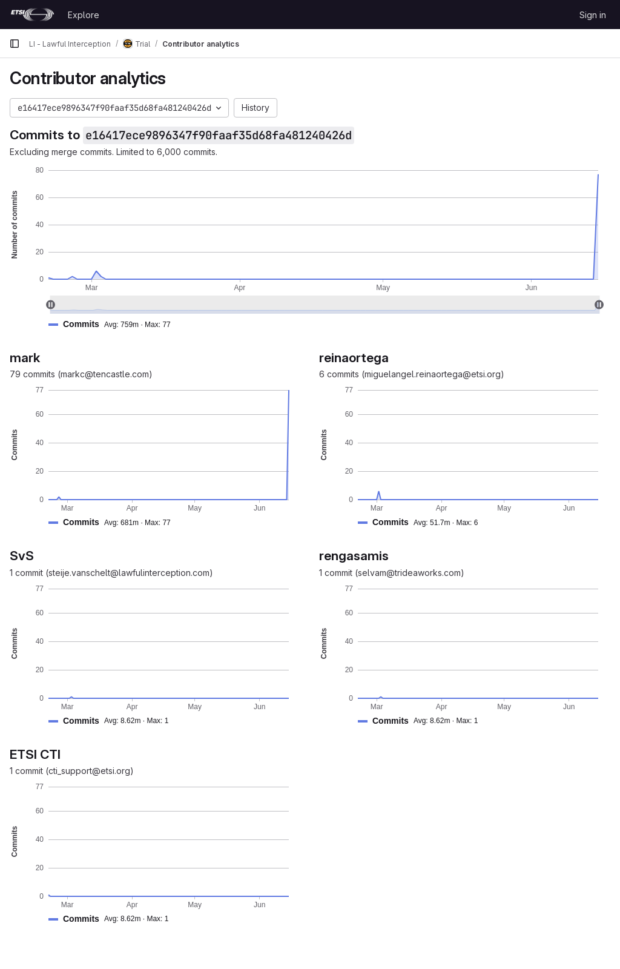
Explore (83, 15)
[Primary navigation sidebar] (14, 43)
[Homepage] (32, 14)
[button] (114, 324)
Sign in (592, 15)
